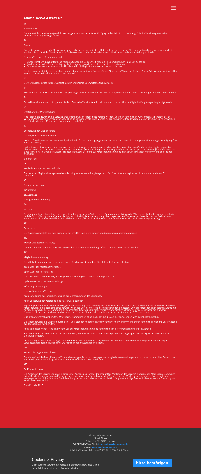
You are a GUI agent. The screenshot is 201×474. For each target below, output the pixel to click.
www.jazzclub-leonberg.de (104, 447)
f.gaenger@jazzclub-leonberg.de (113, 444)
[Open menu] (173, 7)
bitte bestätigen (152, 463)
